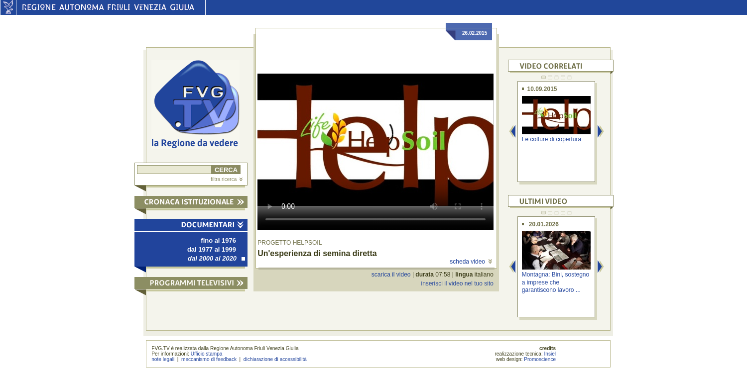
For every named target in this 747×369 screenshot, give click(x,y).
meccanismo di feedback (209, 359)
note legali (162, 359)
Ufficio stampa (207, 354)
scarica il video (391, 274)
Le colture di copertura (551, 139)
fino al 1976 (218, 240)
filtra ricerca (227, 179)
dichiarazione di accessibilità (275, 359)
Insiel (550, 354)
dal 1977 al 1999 (211, 249)
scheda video (471, 261)
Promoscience (540, 359)
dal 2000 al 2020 (216, 258)
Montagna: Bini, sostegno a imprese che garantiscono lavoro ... (555, 282)
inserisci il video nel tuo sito (457, 283)
